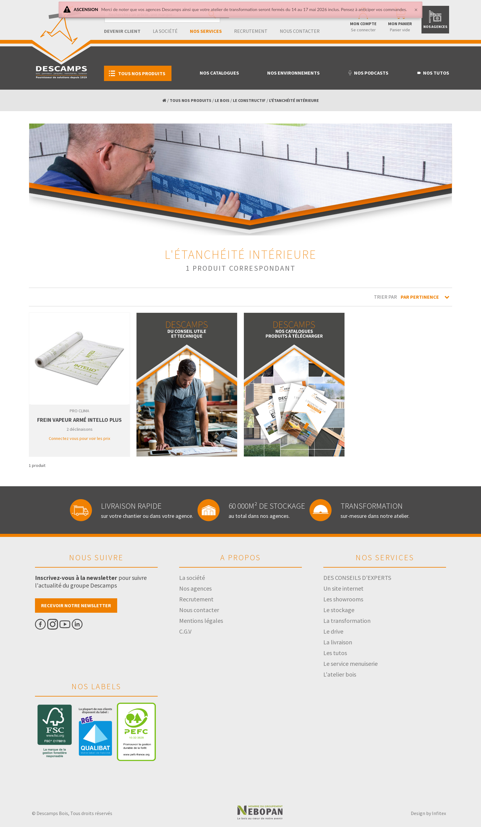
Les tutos (335, 653)
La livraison (337, 642)
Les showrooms (343, 599)
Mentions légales (201, 620)
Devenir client (122, 31)
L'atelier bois (339, 674)
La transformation (347, 620)
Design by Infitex (428, 813)
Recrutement (250, 31)
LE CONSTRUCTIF (249, 100)
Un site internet (343, 588)
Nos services (206, 31)
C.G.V (185, 631)
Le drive (333, 631)
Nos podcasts (368, 73)
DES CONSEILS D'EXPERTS (357, 577)
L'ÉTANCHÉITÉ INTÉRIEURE (294, 100)
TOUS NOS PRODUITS (190, 100)
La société (165, 31)
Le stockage (338, 610)
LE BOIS (222, 100)
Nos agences (195, 588)
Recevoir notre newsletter (76, 605)
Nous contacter (300, 31)
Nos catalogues (219, 73)
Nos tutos (433, 73)
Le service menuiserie (350, 663)
